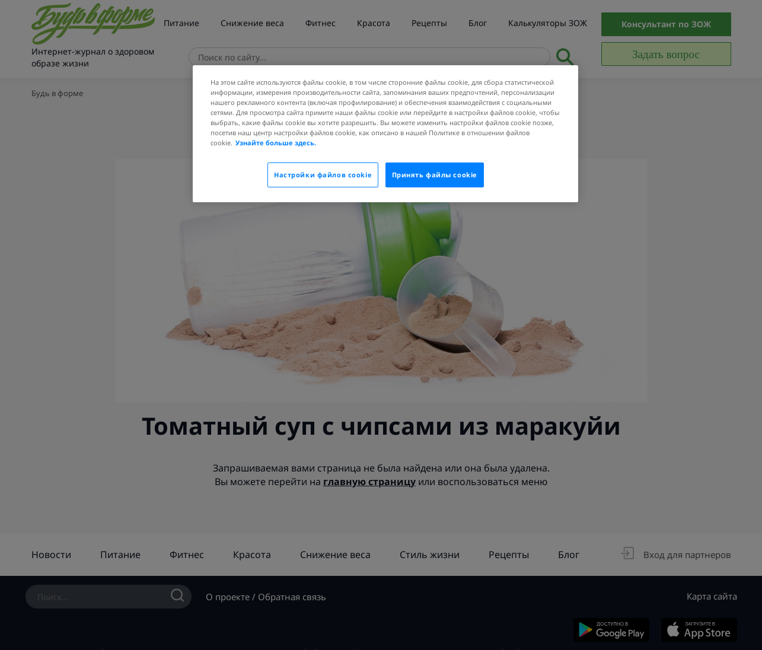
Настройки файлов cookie (323, 174)
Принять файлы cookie (434, 174)
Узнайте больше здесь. (275, 142)
